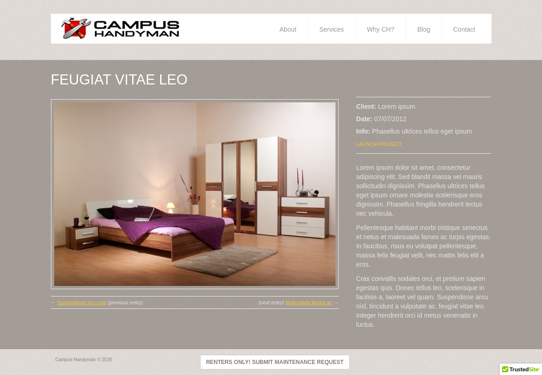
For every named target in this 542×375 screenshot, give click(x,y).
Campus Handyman (76, 359)
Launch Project (379, 144)
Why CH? (380, 29)
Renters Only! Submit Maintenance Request (275, 362)
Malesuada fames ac (308, 302)
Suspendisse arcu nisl (81, 302)
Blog (423, 29)
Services (331, 29)
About (287, 29)
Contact (464, 29)
